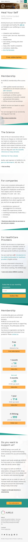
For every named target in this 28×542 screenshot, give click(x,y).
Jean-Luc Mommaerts (7, 162)
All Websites (5, 1)
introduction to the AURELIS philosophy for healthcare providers (13, 257)
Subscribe (14, 296)
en (22, 1)
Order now (14, 423)
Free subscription (14, 351)
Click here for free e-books (9, 156)
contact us (15, 334)
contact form (7, 529)
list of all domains (8, 50)
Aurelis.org (20, 538)
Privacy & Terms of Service (11, 538)
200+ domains (7, 90)
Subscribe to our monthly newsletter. (11, 286)
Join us (22, 25)
